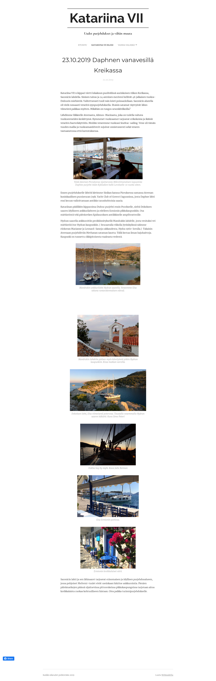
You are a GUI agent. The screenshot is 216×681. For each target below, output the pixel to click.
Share (8, 658)
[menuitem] (103, 45)
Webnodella (167, 675)
